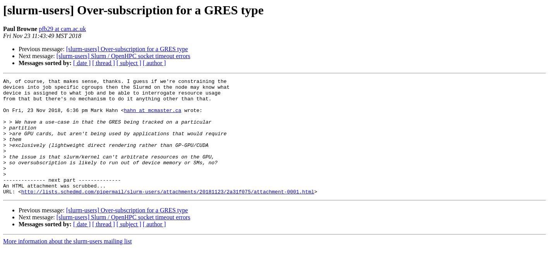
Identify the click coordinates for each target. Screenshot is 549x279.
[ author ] (154, 63)
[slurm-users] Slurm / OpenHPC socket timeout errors (123, 56)
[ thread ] (103, 63)
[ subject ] (129, 63)
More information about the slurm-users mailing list (67, 264)
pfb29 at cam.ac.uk (62, 29)
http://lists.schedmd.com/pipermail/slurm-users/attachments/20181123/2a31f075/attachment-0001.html (167, 214)
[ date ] (82, 63)
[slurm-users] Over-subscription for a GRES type (127, 49)
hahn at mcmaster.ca (152, 117)
